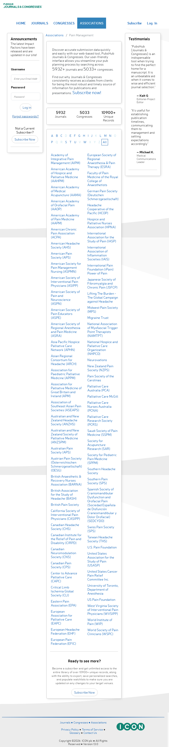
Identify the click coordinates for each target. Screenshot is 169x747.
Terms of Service (92, 729)
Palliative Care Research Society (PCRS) (99, 421)
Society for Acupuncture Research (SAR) (98, 445)
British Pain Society (65, 504)
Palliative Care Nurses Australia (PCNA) (99, 406)
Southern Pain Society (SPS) (97, 481)
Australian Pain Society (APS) (62, 450)
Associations (55, 35)
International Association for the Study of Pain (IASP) (101, 237)
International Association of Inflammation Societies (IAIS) (98, 253)
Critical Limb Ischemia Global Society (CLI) (62, 591)
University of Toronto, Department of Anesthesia (102, 589)
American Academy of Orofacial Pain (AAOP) (65, 205)
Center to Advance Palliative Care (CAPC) (64, 577)
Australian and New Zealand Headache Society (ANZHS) (65, 420)
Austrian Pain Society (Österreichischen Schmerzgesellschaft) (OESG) (66, 464)
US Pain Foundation (101, 599)
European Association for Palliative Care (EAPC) (61, 617)
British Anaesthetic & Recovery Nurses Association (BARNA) (66, 480)
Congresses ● (82, 722)
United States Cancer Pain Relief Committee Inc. (102, 575)
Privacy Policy (70, 729)
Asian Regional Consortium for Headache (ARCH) (64, 360)
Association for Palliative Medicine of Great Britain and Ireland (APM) (66, 390)
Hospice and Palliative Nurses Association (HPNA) (101, 223)
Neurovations (97, 360)
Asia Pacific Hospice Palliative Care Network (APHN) (65, 346)
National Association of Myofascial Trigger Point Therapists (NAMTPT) (102, 330)
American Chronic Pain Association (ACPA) (64, 233)
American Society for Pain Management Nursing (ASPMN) (66, 267)
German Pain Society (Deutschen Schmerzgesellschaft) (103, 195)
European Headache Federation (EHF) (65, 631)
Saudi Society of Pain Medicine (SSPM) (102, 433)
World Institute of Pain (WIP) (99, 622)
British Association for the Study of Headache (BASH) (64, 494)
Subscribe (134, 23)
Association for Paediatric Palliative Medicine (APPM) (65, 374)
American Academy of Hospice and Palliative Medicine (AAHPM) (65, 175)
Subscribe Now (25, 139)
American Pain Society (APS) (61, 255)
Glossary (75, 732)
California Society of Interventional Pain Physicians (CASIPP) (65, 515)
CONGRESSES (64, 23)
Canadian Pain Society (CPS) (61, 565)
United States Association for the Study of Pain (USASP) (100, 559)
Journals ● (66, 722)
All (105, 142)
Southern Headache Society (101, 471)
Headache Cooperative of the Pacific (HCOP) (100, 209)
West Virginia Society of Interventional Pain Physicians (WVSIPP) (102, 610)
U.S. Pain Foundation (102, 547)
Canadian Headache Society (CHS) (65, 527)
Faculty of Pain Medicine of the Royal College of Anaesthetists (102, 179)
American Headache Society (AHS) (65, 245)
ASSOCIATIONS (91, 23)
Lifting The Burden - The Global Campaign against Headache (102, 297)
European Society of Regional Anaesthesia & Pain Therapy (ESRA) (101, 161)
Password (13, 87)
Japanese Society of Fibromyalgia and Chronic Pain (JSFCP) (102, 283)
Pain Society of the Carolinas (100, 378)
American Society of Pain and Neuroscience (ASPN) (65, 298)
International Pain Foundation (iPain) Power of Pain (100, 269)
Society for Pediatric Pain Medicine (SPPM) (102, 459)
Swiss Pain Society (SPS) (100, 529)
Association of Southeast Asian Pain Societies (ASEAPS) (66, 406)
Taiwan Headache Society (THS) (100, 539)
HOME (21, 23)
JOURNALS (39, 23)
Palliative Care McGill (102, 396)
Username (13, 69)
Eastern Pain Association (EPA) (63, 603)
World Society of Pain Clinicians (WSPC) (102, 632)
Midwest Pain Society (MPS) (102, 309)
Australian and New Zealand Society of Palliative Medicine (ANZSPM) (65, 436)
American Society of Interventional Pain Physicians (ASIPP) (65, 282)
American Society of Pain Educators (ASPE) (65, 314)
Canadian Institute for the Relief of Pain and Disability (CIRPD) (66, 539)
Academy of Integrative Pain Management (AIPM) (65, 159)
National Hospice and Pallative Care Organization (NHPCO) (102, 348)
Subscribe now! (86, 92)
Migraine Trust (97, 318)
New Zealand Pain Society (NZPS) (100, 368)
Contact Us (90, 732)
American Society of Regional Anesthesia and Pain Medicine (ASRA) (65, 330)
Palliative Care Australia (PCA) (98, 388)
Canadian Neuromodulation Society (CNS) (63, 553)
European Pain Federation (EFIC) (63, 641)
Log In (152, 23)
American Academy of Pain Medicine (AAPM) (65, 219)
